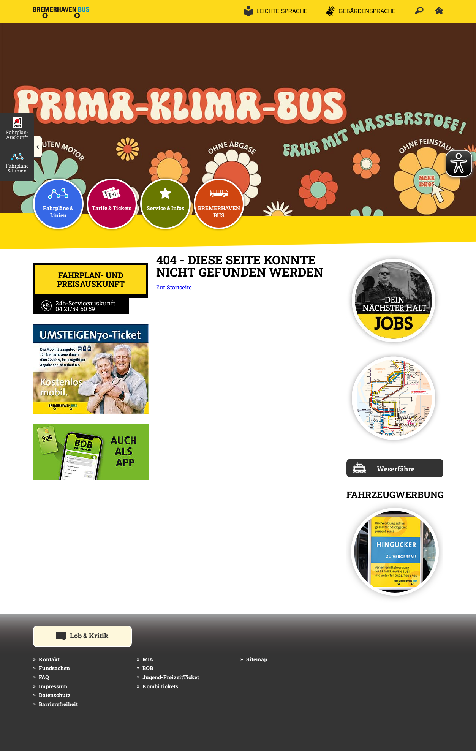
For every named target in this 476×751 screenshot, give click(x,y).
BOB (147, 668)
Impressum (53, 686)
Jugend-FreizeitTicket (170, 677)
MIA (147, 659)
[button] (38, 147)
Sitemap (256, 659)
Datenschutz (55, 695)
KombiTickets (160, 686)
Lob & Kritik (94, 635)
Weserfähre (383, 467)
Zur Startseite (174, 287)
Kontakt (49, 659)
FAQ (44, 677)
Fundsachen (54, 668)
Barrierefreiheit (58, 704)
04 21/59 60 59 (75, 309)
